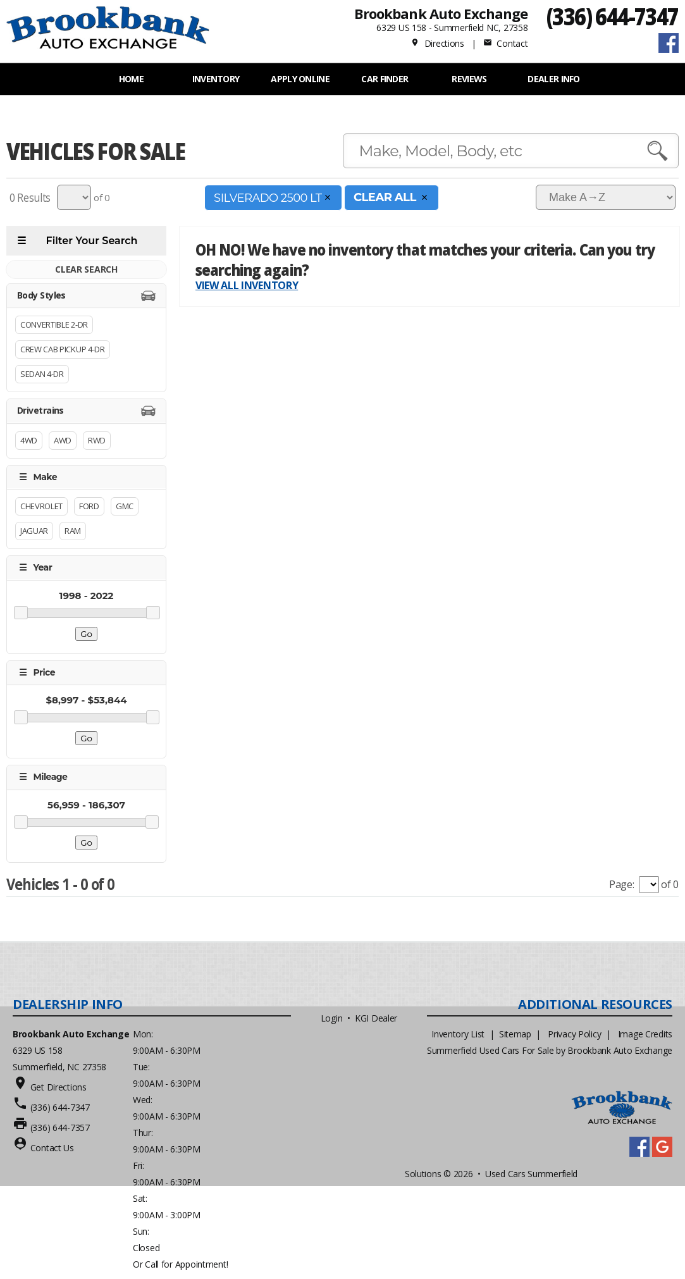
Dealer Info (553, 79)
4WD (28, 440)
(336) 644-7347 (612, 16)
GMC (124, 506)
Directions (437, 43)
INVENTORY (216, 79)
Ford (89, 506)
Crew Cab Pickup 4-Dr (62, 349)
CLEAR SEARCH (86, 269)
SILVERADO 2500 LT (273, 197)
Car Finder (384, 79)
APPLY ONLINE (300, 79)
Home (131, 79)
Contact (505, 43)
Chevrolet (41, 506)
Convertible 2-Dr (54, 325)
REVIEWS (469, 79)
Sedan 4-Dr (42, 374)
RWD (97, 440)
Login (332, 1018)
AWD (62, 440)
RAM (73, 531)
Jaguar (34, 531)
